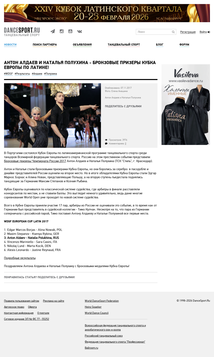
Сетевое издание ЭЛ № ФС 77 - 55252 (26, 319)
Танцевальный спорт (124, 45)
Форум (184, 45)
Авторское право (14, 307)
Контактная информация (19, 313)
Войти (203, 32)
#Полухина (50, 73)
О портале (43, 313)
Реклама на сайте (53, 301)
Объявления (82, 45)
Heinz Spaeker (93, 307)
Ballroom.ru (91, 348)
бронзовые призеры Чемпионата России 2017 (35, 161)
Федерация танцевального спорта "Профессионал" (115, 341)
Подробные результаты (20, 258)
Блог (159, 45)
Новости (10, 45)
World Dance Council (96, 313)
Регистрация (188, 32)
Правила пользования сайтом (21, 301)
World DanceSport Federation (102, 301)
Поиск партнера (45, 45)
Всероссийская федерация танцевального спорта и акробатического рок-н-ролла (115, 327)
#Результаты (22, 73)
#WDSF (8, 73)
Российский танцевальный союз (104, 335)
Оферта (32, 307)
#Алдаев (37, 73)
